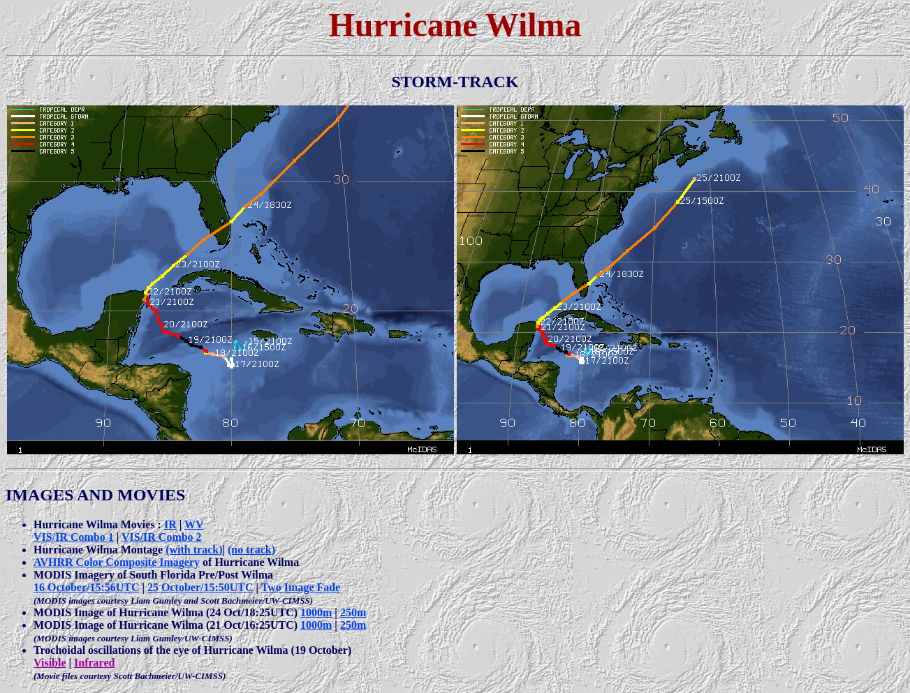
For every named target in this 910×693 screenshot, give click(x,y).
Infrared (94, 663)
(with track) (194, 550)
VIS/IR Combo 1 (74, 537)
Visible (50, 663)
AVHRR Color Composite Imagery (117, 562)
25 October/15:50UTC (200, 587)
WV (194, 524)
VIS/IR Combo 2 (162, 537)
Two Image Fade (300, 587)
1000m (316, 612)
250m (353, 612)
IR (170, 524)
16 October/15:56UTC (87, 587)
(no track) (251, 550)
